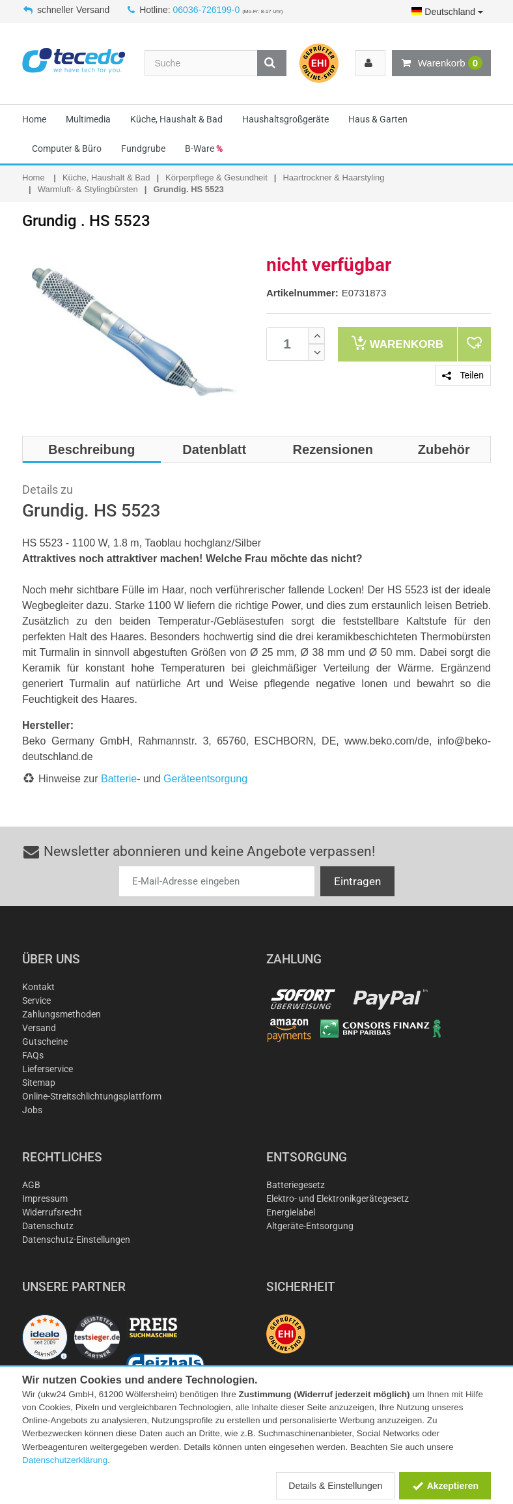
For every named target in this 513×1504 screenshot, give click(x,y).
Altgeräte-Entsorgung (310, 1226)
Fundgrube (143, 148)
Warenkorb (441, 63)
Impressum (45, 1198)
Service (36, 1000)
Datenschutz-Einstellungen (76, 1239)
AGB (31, 1185)
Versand (39, 1028)
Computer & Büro (67, 148)
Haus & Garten (378, 119)
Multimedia (88, 119)
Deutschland (447, 12)
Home (34, 119)
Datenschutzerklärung (64, 1460)
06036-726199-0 (206, 10)
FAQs (33, 1055)
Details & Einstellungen (335, 1486)
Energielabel (290, 1212)
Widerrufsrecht (52, 1212)
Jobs (32, 1110)
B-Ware (204, 148)
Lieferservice (47, 1069)
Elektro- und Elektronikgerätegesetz (337, 1198)
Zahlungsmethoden (61, 1014)
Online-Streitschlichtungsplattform (91, 1096)
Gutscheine (45, 1041)
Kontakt (38, 987)
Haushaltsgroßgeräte (285, 119)
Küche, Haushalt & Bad (176, 119)
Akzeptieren (444, 1485)
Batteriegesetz (295, 1185)
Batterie (119, 778)
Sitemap (38, 1082)
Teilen (463, 375)
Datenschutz (48, 1226)
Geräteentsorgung (205, 778)
